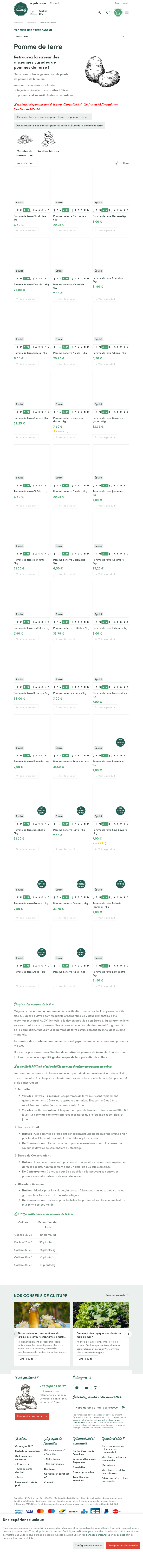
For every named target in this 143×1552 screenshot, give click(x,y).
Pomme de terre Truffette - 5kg (71, 628)
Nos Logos (50, 1469)
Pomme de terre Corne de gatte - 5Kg (108, 419)
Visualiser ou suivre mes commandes (114, 1459)
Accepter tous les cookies (123, 1544)
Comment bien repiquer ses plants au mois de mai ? (99, 1335)
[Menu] (127, 12)
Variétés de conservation (25, 153)
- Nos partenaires (54, 1463)
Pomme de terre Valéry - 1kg (69, 693)
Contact (48, 1482)
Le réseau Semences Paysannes (84, 1460)
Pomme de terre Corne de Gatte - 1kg (68, 419)
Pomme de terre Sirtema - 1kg (110, 628)
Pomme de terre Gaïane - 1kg (31, 903)
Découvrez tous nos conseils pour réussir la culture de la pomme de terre (59, 125)
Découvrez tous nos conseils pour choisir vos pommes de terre (53, 117)
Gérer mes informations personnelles (115, 1480)
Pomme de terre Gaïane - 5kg (70, 903)
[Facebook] (77, 1388)
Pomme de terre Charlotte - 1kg (30, 217)
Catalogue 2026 (24, 1446)
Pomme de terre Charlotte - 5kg (69, 217)
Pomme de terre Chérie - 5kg (70, 491)
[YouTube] (86, 1388)
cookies (7, 1530)
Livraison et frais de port (26, 1483)
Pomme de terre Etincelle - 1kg (31, 761)
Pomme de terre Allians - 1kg (109, 352)
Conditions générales (91, 1498)
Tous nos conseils (115, 1295)
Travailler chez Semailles (81, 1478)
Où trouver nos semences (23, 1457)
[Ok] (124, 1407)
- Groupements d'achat (23, 1470)
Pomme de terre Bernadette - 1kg (110, 694)
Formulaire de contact (32, 1416)
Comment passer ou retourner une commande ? (113, 1449)
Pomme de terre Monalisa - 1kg (69, 286)
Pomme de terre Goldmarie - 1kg (70, 561)
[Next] (129, 1334)
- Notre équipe (52, 1458)
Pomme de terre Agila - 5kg (69, 971)
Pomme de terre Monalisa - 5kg (109, 279)
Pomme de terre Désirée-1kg (109, 216)
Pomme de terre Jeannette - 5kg (30, 561)
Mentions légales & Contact (67, 1498)
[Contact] (54, 3)
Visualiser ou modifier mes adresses (113, 1472)
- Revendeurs (22, 1464)
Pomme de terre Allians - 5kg (31, 418)
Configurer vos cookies (88, 1544)
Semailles (18, 22)
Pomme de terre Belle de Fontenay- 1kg (107, 905)
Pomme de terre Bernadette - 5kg (110, 973)
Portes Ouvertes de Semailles (83, 1452)
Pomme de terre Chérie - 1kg (30, 491)
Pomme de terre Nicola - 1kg (30, 352)
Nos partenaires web (112, 1498)
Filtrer (125, 163)
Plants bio (31, 22)
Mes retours (108, 1465)
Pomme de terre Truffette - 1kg (31, 628)
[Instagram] (95, 1388)
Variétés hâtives (48, 151)
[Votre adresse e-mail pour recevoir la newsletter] (100, 1407)
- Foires (19, 1477)
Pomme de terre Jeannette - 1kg (109, 493)
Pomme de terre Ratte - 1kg (69, 829)
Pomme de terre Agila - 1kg (30, 971)
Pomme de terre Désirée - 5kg (31, 284)
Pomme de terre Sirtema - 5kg (31, 693)
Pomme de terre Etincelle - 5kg (71, 761)
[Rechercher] (99, 12)
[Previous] (14, 1334)
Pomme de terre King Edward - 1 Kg (111, 831)
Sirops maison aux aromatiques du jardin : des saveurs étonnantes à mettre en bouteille (41, 1335)
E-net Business (44, 1504)
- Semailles (50, 1454)
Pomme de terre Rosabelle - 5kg (30, 831)
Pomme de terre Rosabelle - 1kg (109, 763)
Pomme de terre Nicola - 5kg (70, 352)
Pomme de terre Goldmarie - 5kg (109, 561)
